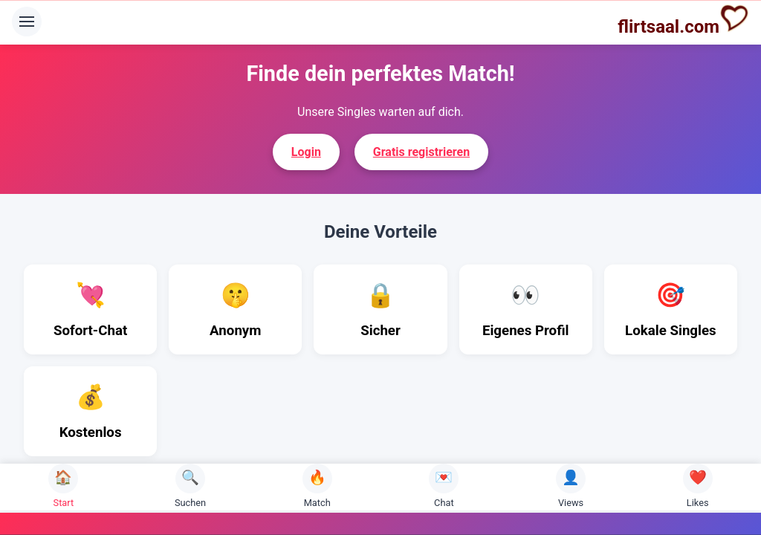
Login (306, 152)
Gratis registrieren (421, 152)
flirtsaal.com (683, 20)
